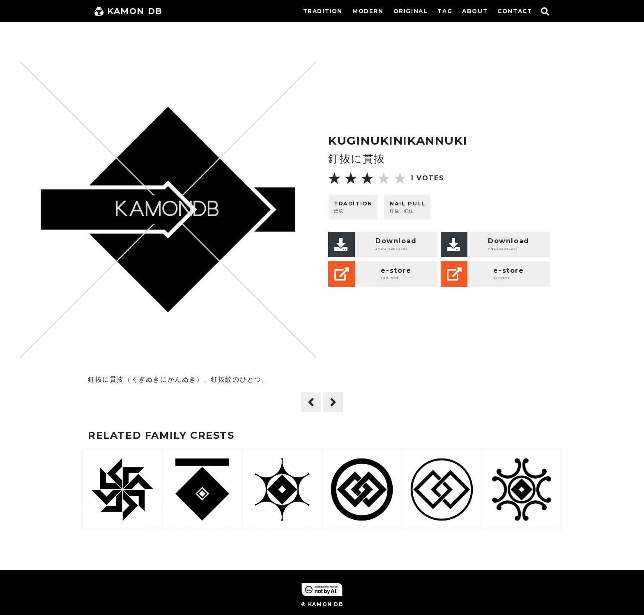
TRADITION (323, 11)
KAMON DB (128, 11)
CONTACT (514, 11)
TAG (444, 11)
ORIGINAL (410, 11)
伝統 (353, 207)
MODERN (368, 11)
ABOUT (475, 11)
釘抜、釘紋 (407, 207)
